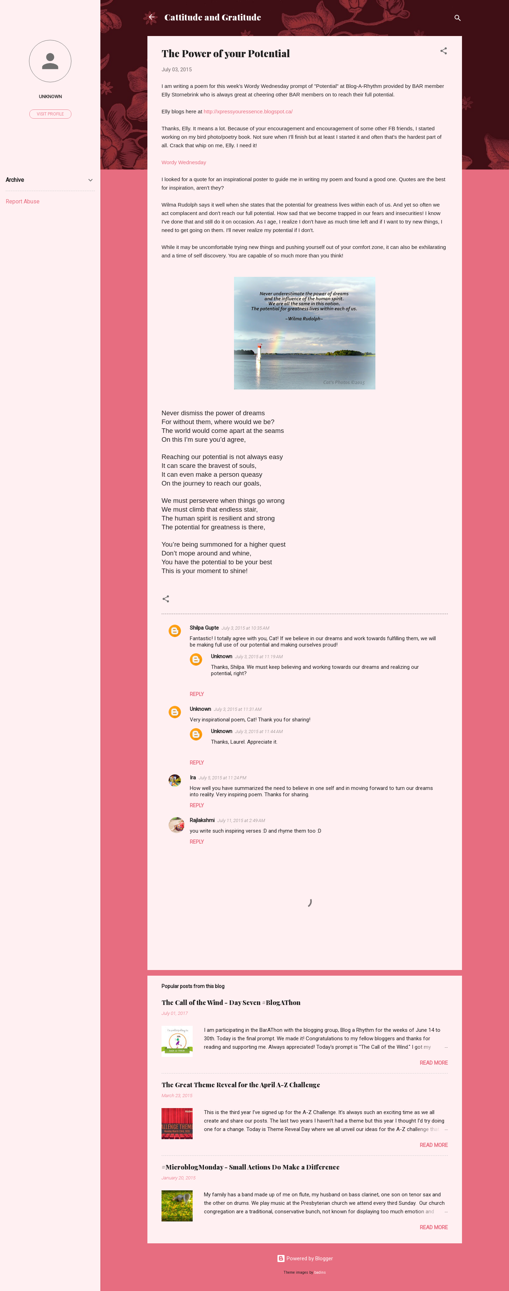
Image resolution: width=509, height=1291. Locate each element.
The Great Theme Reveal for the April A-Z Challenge (241, 1085)
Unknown (221, 656)
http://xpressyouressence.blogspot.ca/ (248, 111)
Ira (193, 777)
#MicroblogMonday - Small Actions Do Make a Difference (251, 1167)
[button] (443, 52)
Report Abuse (23, 201)
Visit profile (50, 114)
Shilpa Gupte (204, 628)
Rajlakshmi (202, 820)
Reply (197, 694)
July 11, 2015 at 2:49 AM (241, 820)
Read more (434, 1063)
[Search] (458, 19)
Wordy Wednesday (184, 162)
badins (320, 1272)
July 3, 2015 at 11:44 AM (259, 731)
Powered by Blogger (305, 1258)
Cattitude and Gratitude (212, 17)
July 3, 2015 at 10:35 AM (245, 628)
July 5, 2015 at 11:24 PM (222, 777)
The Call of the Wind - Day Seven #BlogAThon (231, 1002)
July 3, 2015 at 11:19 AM (259, 656)
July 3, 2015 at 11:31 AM (238, 709)
